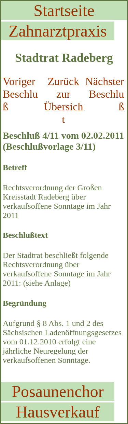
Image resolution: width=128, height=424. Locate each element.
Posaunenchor (57, 391)
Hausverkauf (57, 412)
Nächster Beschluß (104, 94)
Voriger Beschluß (20, 94)
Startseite (64, 10)
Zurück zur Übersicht (63, 100)
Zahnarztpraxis (58, 31)
